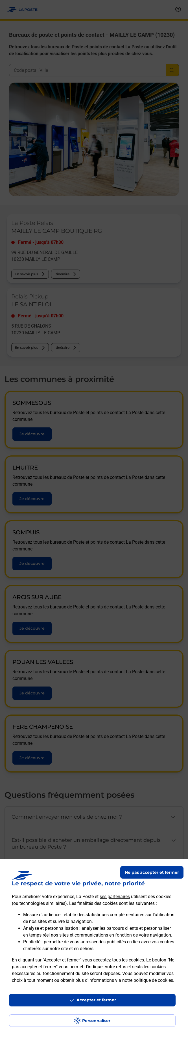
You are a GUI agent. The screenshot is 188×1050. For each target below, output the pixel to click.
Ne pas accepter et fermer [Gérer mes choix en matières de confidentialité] (152, 872)
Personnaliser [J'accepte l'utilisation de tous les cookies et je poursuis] (96, 1020)
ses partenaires (115, 896)
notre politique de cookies (147, 980)
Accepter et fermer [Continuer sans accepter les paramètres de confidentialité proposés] (96, 999)
